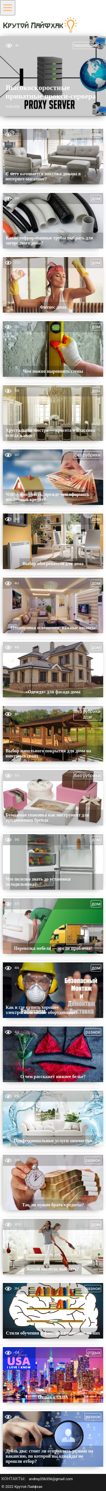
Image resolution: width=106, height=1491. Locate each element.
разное (92, 1032)
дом (96, 134)
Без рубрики (87, 455)
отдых (93, 1352)
